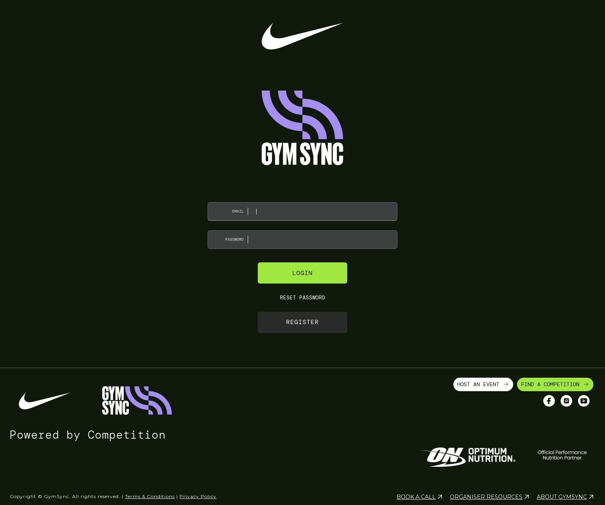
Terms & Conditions (150, 496)
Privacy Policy (197, 496)
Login (302, 273)
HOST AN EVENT (483, 384)
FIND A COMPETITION (555, 384)
